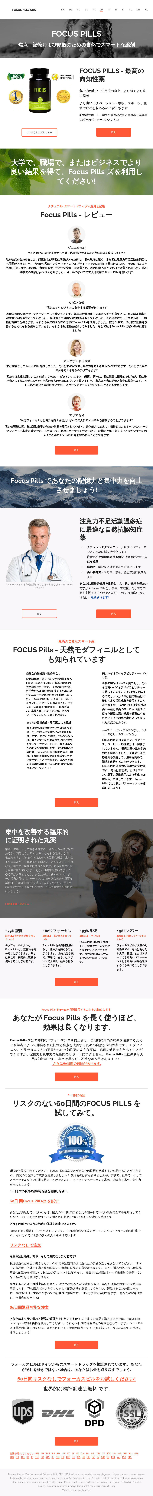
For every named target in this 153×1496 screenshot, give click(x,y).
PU (124, 1457)
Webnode (86, 1490)
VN (114, 1453)
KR (109, 1453)
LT (62, 1457)
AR (120, 1453)
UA (48, 1457)
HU (131, 1453)
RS (73, 1457)
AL (118, 1457)
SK (17, 1457)
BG (42, 1457)
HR (68, 1457)
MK (113, 1457)
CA (78, 1457)
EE (88, 1457)
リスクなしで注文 (25, 1245)
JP (63, 1453)
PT (68, 1453)
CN (82, 1453)
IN (98, 1457)
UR (103, 1457)
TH (37, 1457)
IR (77, 1453)
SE (125, 1453)
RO (12, 1457)
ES (53, 1453)
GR (136, 1453)
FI (32, 1457)
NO (57, 1457)
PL (87, 1453)
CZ (103, 1453)
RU (48, 1453)
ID (28, 1457)
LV (93, 1457)
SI (83, 1457)
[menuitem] (63, 9)
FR (58, 1453)
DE (42, 1453)
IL (53, 1457)
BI (108, 1457)
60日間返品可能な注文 (29, 1307)
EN (37, 1453)
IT (73, 1453)
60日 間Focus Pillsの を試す (34, 1201)
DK (23, 1457)
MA (130, 1457)
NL (93, 1453)
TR (98, 1453)
